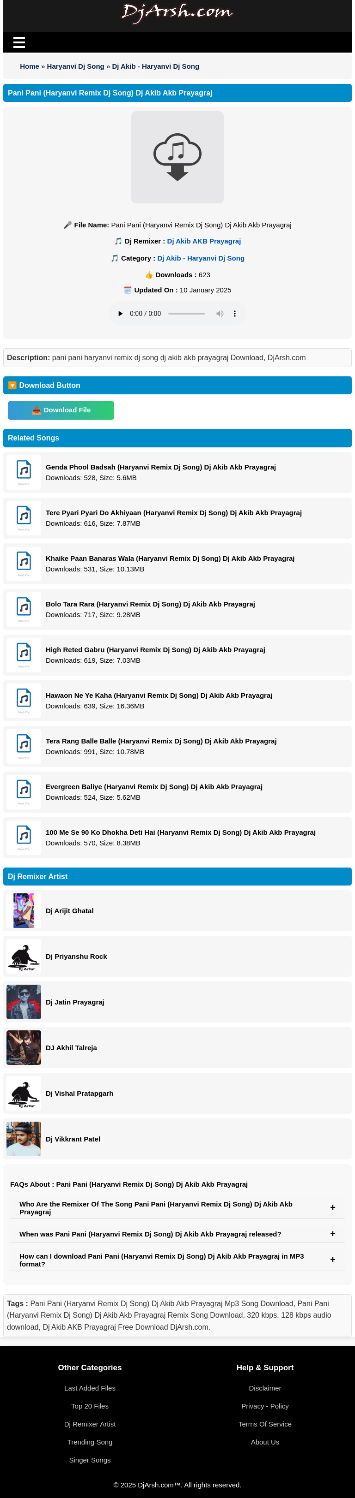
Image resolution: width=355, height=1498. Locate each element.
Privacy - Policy (265, 1406)
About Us (265, 1442)
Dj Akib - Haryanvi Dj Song (155, 66)
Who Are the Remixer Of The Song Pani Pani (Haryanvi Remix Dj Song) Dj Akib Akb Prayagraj (156, 1208)
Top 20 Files (90, 1406)
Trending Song (90, 1442)
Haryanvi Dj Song (75, 66)
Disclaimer (265, 1388)
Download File (67, 410)
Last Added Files (90, 1388)
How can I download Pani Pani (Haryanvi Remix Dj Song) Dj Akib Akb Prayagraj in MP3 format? (161, 1260)
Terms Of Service (265, 1424)
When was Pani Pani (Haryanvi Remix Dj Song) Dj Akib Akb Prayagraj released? (150, 1234)
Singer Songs (89, 1460)
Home (29, 66)
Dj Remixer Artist (90, 1424)
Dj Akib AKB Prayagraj (204, 241)
